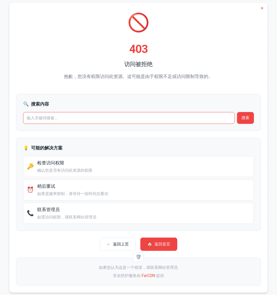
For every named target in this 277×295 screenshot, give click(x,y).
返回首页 (158, 244)
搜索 (245, 117)
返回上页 (118, 244)
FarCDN (148, 275)
